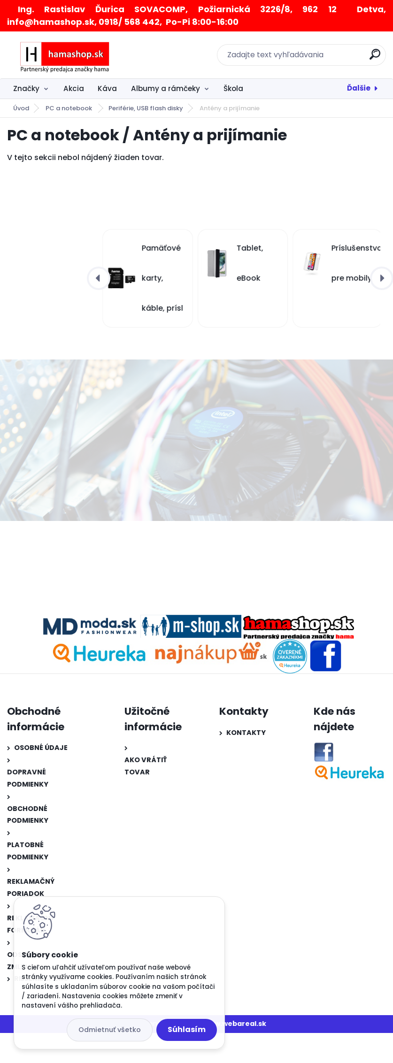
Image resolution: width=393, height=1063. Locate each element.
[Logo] (64, 54)
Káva (107, 88)
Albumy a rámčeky (165, 88)
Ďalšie (358, 88)
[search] (375, 58)
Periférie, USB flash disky (145, 108)
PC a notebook (69, 108)
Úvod (21, 108)
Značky (26, 88)
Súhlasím (187, 1029)
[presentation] (98, 278)
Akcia (73, 88)
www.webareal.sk (234, 1023)
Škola (233, 88)
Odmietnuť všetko (109, 1029)
